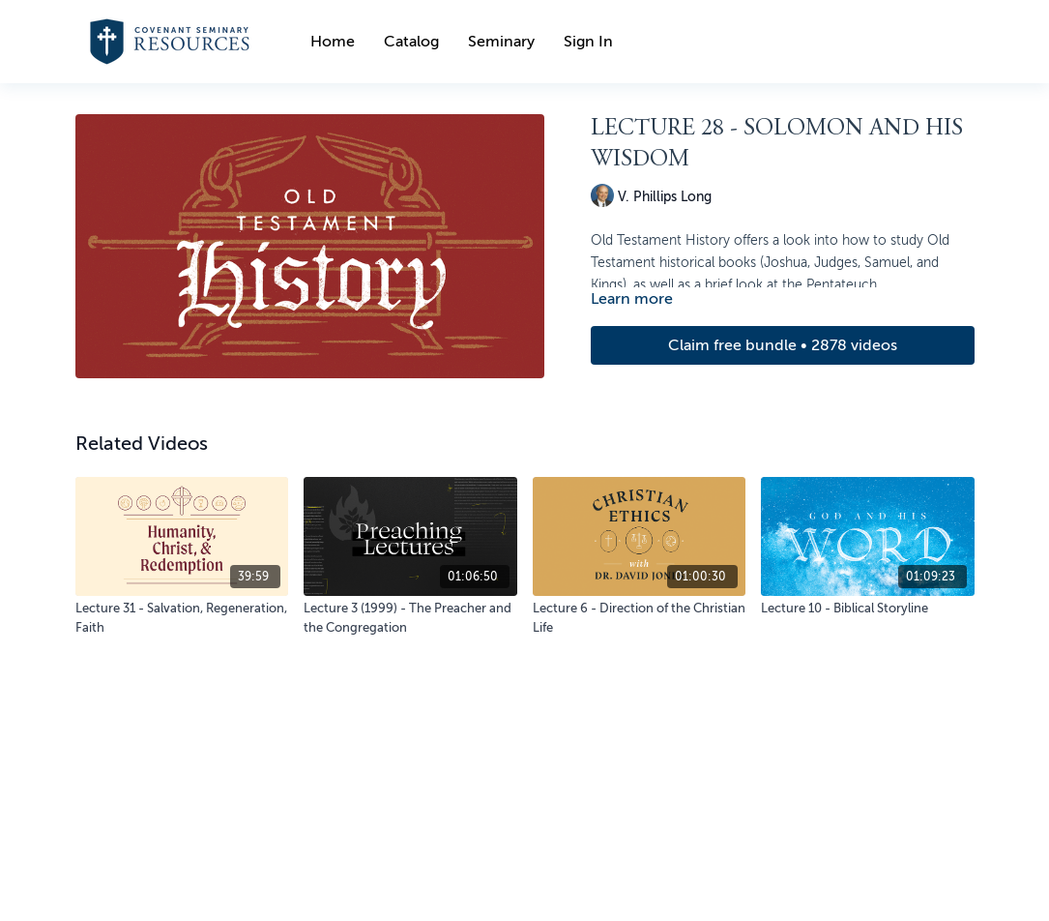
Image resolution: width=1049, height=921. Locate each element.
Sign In (588, 41)
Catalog (411, 41)
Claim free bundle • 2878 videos (782, 345)
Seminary (501, 41)
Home (332, 41)
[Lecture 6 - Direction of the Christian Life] (639, 618)
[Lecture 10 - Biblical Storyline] (868, 608)
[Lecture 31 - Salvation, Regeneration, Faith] (182, 618)
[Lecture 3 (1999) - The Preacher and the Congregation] (410, 618)
